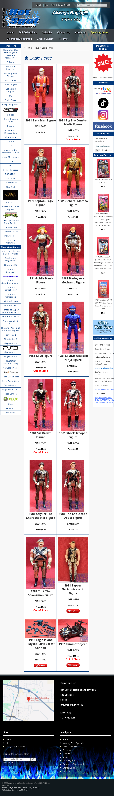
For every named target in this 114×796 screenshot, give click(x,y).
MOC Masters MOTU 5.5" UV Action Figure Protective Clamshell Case (103, 304)
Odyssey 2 (10, 334)
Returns (63, 39)
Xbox (10, 404)
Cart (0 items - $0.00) (60, 5)
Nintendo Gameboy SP (10, 288)
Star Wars (11, 202)
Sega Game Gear (10, 381)
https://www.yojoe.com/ (104, 389)
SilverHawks (11, 182)
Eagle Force (11, 100)
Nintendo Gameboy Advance (10, 281)
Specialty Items (99, 32)
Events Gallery (45, 39)
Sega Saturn (11, 393)
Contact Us (63, 32)
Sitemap (36, 787)
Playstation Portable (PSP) (10, 362)
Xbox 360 (10, 408)
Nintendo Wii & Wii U (10, 322)
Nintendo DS (10, 265)
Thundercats (10, 227)
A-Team (10, 62)
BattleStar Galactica (11, 67)
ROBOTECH (10, 174)
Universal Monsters (10, 241)
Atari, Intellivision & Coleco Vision (11, 252)
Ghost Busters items (11, 120)
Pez (10, 165)
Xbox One (11, 412)
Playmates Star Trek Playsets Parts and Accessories (10, 54)
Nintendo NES (11, 305)
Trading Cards (11, 231)
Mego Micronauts (11, 157)
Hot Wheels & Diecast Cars (11, 131)
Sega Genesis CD (10, 389)
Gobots (10, 126)
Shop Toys (10, 45)
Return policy (27, 787)
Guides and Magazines (10, 259)
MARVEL (11, 145)
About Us (80, 32)
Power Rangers (10, 170)
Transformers (11, 235)
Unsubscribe (107, 150)
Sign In (39, 5)
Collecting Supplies (11, 90)
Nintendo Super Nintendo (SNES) (10, 311)
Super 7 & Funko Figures (10, 208)
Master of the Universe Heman (10, 151)
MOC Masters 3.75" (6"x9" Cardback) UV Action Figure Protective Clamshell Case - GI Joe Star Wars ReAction (103, 263)
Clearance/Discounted (19, 39)
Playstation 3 (10, 352)
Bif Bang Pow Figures (10, 74)
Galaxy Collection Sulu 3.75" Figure (104, 180)
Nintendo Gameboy (10, 270)
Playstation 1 (10, 339)
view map (65, 712)
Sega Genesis (10, 385)
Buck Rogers (10, 84)
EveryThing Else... (11, 104)
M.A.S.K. (11, 141)
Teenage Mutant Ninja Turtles (11, 221)
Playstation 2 (10, 343)
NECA (11, 161)
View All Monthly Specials (103, 77)
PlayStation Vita (11, 367)
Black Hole (10, 80)
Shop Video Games (10, 247)
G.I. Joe (10, 114)
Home (10, 32)
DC (10, 95)
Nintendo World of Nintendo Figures (10, 329)
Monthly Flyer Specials (73, 743)
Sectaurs (10, 178)
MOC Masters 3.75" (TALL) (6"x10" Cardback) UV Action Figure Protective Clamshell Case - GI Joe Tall (103, 219)
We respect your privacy (11, 787)
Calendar (47, 32)
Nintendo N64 (11, 301)
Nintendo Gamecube (10, 295)
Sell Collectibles (28, 32)
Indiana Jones (11, 137)
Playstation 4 (10, 356)
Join (46, 5)
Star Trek (10, 187)
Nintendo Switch (10, 316)
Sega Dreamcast (11, 376)
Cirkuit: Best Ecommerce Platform (15, 790)
